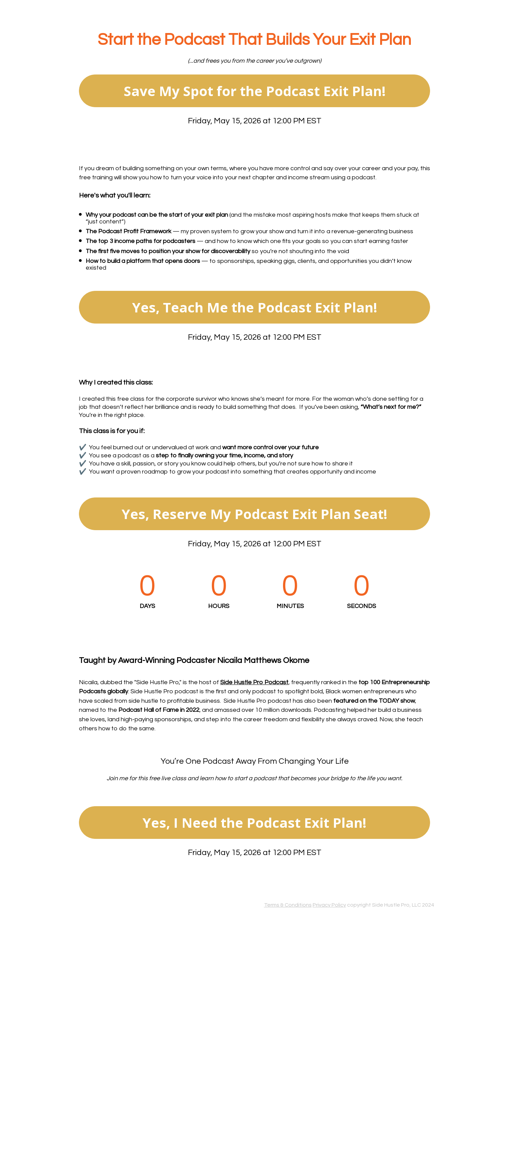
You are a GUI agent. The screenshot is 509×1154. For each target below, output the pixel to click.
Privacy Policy (329, 905)
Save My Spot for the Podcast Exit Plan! (255, 91)
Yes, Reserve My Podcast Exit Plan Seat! (254, 514)
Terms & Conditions (288, 905)
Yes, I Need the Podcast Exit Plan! (254, 822)
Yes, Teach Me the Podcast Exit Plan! (254, 307)
